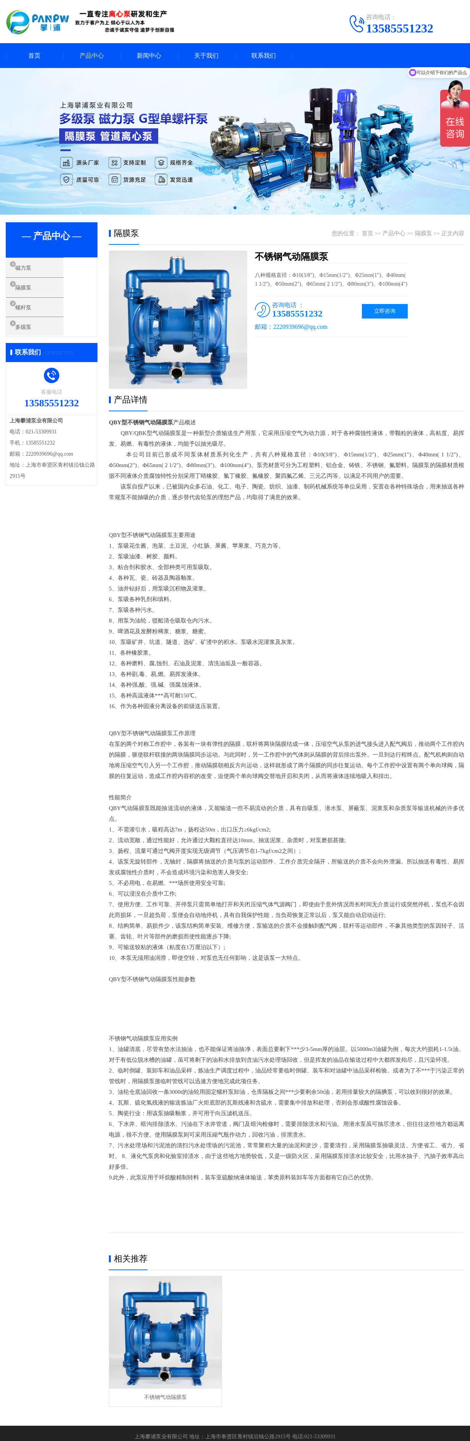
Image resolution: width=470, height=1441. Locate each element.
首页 (34, 55)
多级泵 (32, 336)
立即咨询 (384, 311)
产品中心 (91, 55)
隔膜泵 (32, 291)
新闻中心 (149, 55)
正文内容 (452, 233)
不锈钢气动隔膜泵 (165, 1397)
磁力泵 (32, 269)
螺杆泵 (32, 314)
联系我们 (263, 55)
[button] (235, 207)
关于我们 (206, 55)
